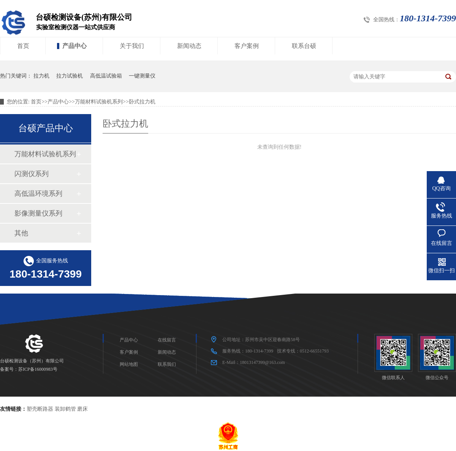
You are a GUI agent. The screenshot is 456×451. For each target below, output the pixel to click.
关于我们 (132, 46)
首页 (23, 46)
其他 (21, 233)
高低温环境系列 (38, 193)
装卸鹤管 (65, 409)
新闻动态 (189, 46)
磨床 (82, 409)
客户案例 (246, 46)
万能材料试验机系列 (99, 102)
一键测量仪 (142, 76)
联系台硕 (304, 46)
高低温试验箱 (106, 76)
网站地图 (129, 364)
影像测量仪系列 (38, 213)
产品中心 (74, 46)
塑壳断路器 (40, 409)
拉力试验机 (69, 76)
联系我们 (167, 364)
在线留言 (167, 340)
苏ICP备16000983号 (37, 369)
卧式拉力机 (142, 102)
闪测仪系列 (31, 174)
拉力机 (41, 76)
